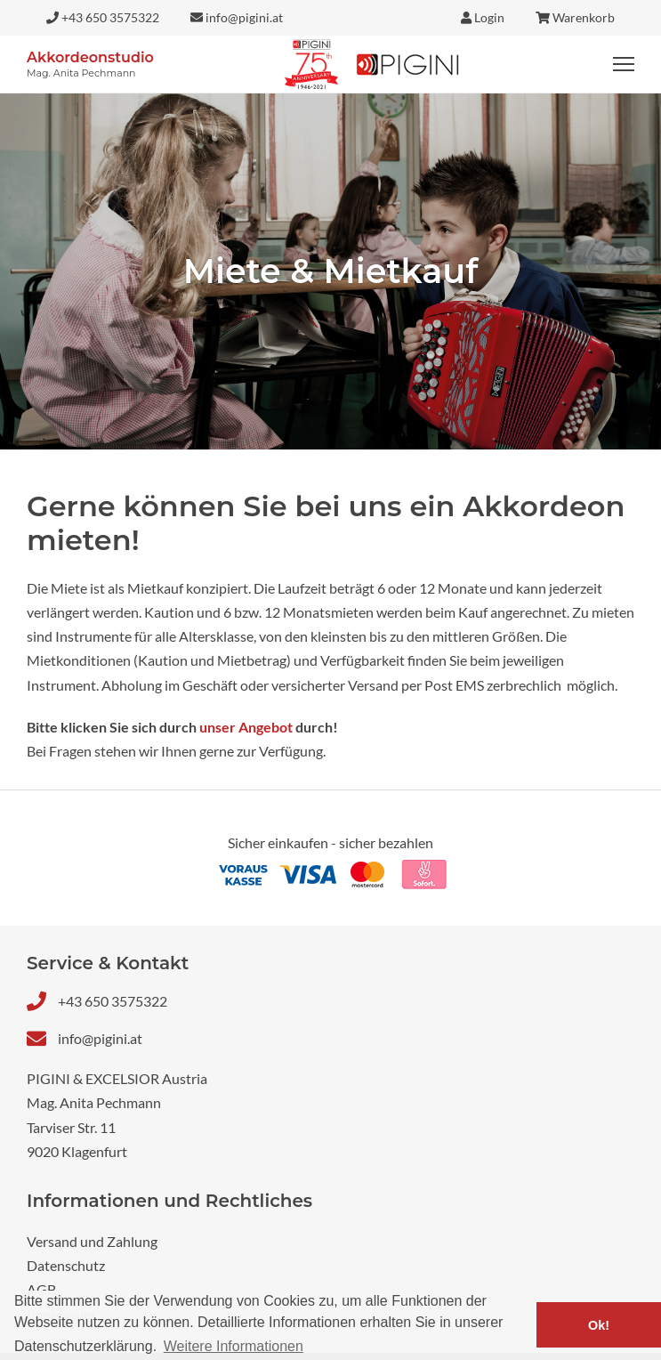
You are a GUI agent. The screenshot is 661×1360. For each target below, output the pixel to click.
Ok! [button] (598, 1325)
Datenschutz (66, 1265)
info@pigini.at (100, 1038)
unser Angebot (246, 726)
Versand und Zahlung (92, 1241)
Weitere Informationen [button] (233, 1346)
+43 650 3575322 (112, 1000)
